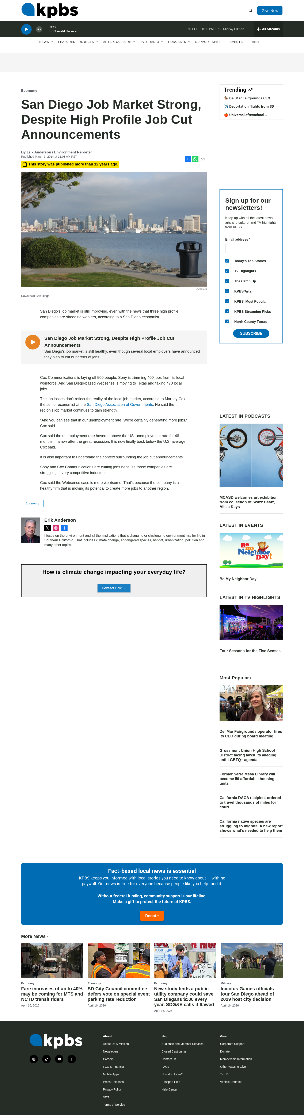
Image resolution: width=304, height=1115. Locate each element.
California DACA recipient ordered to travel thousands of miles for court (250, 802)
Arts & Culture (117, 43)
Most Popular (236, 677)
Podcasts (177, 43)
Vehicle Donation (231, 1082)
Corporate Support (232, 1044)
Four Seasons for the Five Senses (250, 651)
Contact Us (169, 1059)
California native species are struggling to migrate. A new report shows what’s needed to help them (251, 826)
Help (256, 43)
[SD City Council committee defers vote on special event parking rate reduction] (119, 960)
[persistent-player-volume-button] (39, 30)
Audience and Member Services (182, 1044)
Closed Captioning (174, 1051)
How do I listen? (172, 1074)
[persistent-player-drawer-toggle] (268, 30)
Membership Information (236, 1059)
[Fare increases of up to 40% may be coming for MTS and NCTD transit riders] (52, 960)
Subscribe (251, 333)
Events (236, 43)
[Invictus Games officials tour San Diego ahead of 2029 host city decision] (252, 960)
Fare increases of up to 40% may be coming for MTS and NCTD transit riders (52, 994)
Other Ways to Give (233, 1066)
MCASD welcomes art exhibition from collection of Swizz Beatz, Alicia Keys (249, 502)
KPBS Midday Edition (229, 30)
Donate (152, 915)
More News (35, 936)
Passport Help (171, 1082)
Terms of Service (114, 1104)
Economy (29, 91)
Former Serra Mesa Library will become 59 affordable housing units (247, 779)
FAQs (165, 1066)
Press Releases (113, 1082)
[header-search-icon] (251, 11)
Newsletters (110, 1051)
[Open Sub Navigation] (52, 43)
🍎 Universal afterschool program (244, 117)
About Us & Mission (116, 1044)
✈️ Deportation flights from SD (249, 106)
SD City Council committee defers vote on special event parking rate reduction (119, 994)
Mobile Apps (111, 1074)
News (44, 43)
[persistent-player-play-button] (26, 31)
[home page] (49, 11)
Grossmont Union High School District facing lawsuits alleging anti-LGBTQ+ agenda (248, 755)
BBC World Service (62, 32)
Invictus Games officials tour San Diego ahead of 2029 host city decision (247, 994)
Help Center (169, 1089)
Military (226, 983)
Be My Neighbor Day (238, 579)
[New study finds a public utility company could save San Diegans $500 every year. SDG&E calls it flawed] (185, 960)
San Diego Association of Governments (120, 404)
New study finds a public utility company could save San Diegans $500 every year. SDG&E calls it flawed (184, 996)
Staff (106, 1097)
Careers (108, 1059)
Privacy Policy (112, 1089)
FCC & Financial (114, 1066)
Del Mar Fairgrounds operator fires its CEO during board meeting (251, 733)
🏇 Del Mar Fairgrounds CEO (247, 98)
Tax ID (224, 1074)
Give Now (270, 11)
